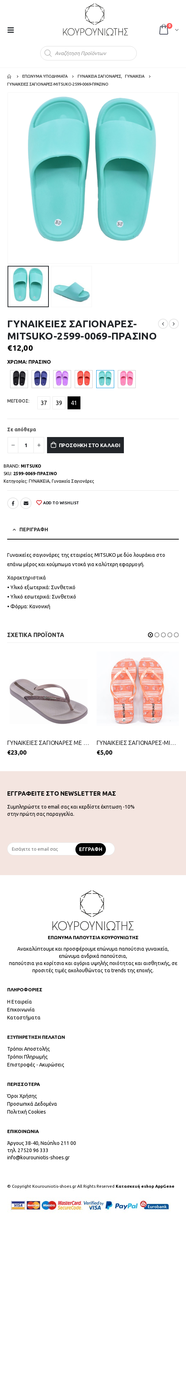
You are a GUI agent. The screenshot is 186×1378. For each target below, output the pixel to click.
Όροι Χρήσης (22, 1096)
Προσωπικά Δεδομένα (32, 1104)
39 (59, 403)
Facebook (13, 503)
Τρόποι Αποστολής (28, 1049)
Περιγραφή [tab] (33, 529)
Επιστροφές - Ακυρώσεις (35, 1065)
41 (74, 403)
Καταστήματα (24, 1017)
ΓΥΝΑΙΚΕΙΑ (39, 481)
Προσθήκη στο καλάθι (89, 445)
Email (26, 503)
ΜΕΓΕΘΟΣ (17, 401)
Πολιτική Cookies (26, 1112)
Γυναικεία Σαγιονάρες (73, 481)
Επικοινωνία (21, 1010)
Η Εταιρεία (19, 1002)
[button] (150, 635)
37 (44, 403)
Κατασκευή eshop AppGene (145, 1186)
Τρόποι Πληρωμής (27, 1057)
